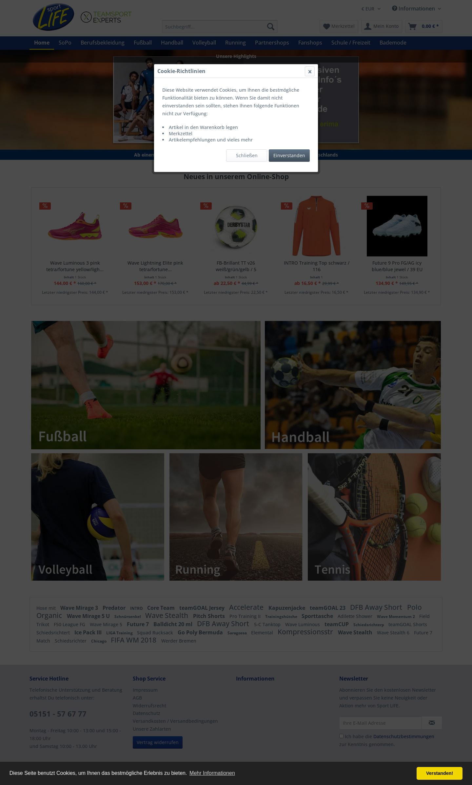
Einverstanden (289, 155)
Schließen (247, 155)
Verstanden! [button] (439, 773)
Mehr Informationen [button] (212, 773)
